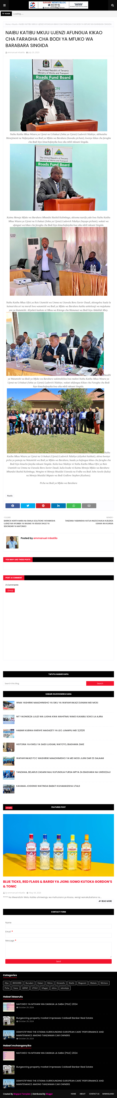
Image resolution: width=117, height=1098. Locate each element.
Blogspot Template (21, 1094)
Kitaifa (15, 24)
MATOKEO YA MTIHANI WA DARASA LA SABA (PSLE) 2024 (47, 1004)
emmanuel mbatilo (16, 52)
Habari (40, 983)
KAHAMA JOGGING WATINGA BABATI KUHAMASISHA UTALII (48, 786)
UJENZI (25, 988)
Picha (7, 988)
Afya (7, 983)
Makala (93, 983)
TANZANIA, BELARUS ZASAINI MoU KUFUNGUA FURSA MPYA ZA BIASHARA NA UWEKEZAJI (63, 772)
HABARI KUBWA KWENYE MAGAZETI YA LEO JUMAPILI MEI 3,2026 (50, 730)
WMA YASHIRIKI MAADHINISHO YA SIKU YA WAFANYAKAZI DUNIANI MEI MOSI (57, 702)
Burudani (29, 983)
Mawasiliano (108, 1094)
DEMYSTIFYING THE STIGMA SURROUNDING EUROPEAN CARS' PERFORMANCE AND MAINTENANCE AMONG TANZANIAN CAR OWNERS (60, 1033)
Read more (106, 901)
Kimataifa (61, 983)
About (82, 1094)
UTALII (34, 988)
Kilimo (50, 983)
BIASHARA (17, 983)
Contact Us (94, 1094)
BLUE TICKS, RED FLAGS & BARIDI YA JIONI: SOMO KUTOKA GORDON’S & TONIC (57, 884)
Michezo (104, 983)
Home (8, 24)
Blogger (49, 1094)
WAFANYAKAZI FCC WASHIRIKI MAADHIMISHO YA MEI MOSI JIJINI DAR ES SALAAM (60, 758)
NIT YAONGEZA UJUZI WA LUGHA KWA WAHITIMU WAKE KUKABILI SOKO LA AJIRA (59, 716)
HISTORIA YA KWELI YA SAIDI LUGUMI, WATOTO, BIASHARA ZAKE (50, 744)
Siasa (15, 988)
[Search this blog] (44, 683)
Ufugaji (45, 988)
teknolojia (65, 988)
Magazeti (82, 983)
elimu (54, 988)
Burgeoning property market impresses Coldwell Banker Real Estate (54, 1018)
